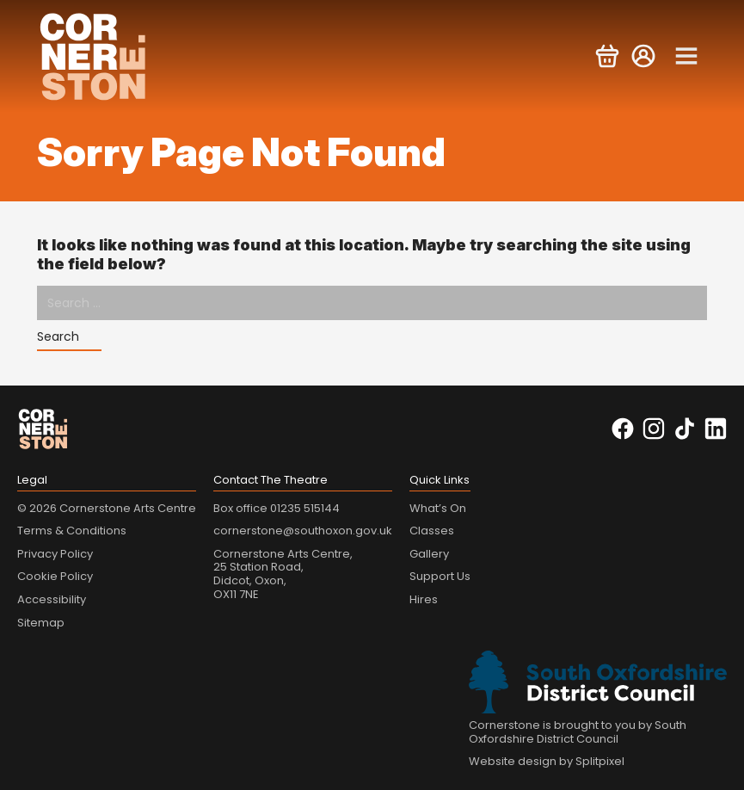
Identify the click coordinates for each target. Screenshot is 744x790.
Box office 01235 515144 (276, 508)
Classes (431, 530)
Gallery (429, 554)
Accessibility (51, 599)
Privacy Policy (55, 554)
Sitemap (41, 622)
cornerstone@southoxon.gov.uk (302, 530)
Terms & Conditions (71, 530)
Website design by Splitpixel (546, 761)
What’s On (437, 508)
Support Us (439, 576)
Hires (423, 599)
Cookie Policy (55, 576)
